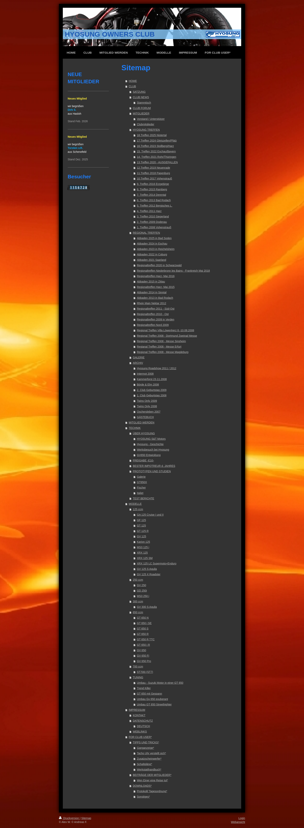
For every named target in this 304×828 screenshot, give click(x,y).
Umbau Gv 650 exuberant (152, 699)
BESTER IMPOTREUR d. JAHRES (154, 465)
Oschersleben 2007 (148, 411)
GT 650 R (143, 634)
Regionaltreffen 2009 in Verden (155, 319)
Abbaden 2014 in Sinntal (152, 292)
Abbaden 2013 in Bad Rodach (155, 297)
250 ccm (138, 579)
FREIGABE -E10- (143, 460)
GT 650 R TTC (146, 639)
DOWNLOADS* (142, 785)
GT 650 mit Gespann (149, 693)
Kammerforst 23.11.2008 (152, 379)
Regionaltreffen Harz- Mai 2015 (155, 287)
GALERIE (139, 357)
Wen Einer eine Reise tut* (152, 780)
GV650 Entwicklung (149, 455)
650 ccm (138, 612)
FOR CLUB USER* (140, 737)
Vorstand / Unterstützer (151, 118)
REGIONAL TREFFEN (146, 232)
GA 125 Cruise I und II (150, 514)
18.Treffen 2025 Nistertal (152, 135)
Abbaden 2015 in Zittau (151, 281)
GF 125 (141, 520)
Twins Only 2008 (147, 406)
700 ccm (138, 666)
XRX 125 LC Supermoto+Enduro (156, 563)
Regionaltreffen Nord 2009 (153, 324)
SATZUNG (139, 91)
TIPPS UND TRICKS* (146, 742)
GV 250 (141, 585)
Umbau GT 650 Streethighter (154, 704)
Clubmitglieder (145, 124)
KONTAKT (139, 715)
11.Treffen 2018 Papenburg (153, 173)
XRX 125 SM (145, 558)
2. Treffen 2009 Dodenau (152, 221)
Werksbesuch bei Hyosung (153, 449)
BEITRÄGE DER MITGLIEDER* (152, 774)
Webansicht (238, 822)
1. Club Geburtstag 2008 (152, 395)
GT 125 (141, 525)
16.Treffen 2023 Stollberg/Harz (155, 146)
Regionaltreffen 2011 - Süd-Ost (155, 308)
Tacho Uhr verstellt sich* (151, 753)
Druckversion (69, 818)
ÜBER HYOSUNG (144, 433)
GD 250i (142, 590)
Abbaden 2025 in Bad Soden (154, 238)
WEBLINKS (140, 731)
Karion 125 (143, 541)
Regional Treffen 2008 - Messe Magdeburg (162, 352)
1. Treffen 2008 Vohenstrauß (154, 227)
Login (241, 818)
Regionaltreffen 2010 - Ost (153, 314)
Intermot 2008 (145, 373)
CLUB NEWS (141, 97)
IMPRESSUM (137, 709)
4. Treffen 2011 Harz (149, 211)
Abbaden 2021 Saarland (151, 259)
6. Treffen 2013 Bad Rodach (154, 200)
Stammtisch (144, 102)
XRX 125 (142, 552)
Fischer (141, 487)
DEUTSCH (143, 726)
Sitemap (86, 818)
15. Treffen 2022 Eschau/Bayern (156, 151)
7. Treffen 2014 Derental (151, 194)
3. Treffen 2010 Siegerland (153, 216)
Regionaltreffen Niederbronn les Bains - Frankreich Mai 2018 (173, 270)
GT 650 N (143, 617)
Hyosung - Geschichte (150, 444)
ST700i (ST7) (145, 671)
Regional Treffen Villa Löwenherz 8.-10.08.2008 (165, 330)
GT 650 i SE (144, 623)
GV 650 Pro (144, 661)
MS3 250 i (143, 596)
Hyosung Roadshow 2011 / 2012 (156, 368)
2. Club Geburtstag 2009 (152, 390)
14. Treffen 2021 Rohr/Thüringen (156, 156)
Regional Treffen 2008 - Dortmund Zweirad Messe (167, 335)
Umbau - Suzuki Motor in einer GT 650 (160, 682)
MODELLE (135, 503)
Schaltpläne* (144, 764)
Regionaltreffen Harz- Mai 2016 (155, 276)
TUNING (138, 677)
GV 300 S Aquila (147, 606)
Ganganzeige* (145, 747)
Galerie (141, 476)
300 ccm (138, 601)
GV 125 (141, 536)
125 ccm (138, 509)
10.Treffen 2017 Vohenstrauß (154, 178)
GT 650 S (143, 628)
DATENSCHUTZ (143, 720)
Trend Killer (144, 688)
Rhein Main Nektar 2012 (151, 303)
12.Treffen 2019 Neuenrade (153, 167)
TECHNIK (135, 427)
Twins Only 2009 (147, 400)
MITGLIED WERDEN (141, 422)
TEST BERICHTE (143, 498)
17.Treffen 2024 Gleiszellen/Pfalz (157, 140)
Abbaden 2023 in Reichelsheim (155, 249)
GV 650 (141, 650)
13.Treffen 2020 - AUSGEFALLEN (157, 162)
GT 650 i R (143, 644)
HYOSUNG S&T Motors (151, 438)
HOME (133, 80)
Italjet (140, 493)
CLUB (132, 86)
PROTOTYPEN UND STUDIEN (152, 471)
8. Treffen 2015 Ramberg (152, 189)
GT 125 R (143, 531)
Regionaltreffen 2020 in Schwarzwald (159, 265)
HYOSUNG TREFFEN (146, 129)
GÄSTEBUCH (145, 417)
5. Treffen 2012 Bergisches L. (154, 205)
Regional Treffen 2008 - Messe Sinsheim (161, 341)
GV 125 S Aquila (147, 568)
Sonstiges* (143, 796)
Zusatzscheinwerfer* (149, 758)
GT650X (142, 482)
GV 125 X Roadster (148, 574)
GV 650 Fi (143, 655)
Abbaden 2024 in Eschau (152, 243)
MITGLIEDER (141, 113)
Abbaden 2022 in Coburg (152, 254)
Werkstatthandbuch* (149, 769)
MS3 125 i (143, 547)
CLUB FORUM (142, 108)
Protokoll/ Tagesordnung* (152, 791)
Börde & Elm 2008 (148, 384)
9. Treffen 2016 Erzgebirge (153, 184)
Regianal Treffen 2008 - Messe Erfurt (159, 346)
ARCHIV (138, 362)
